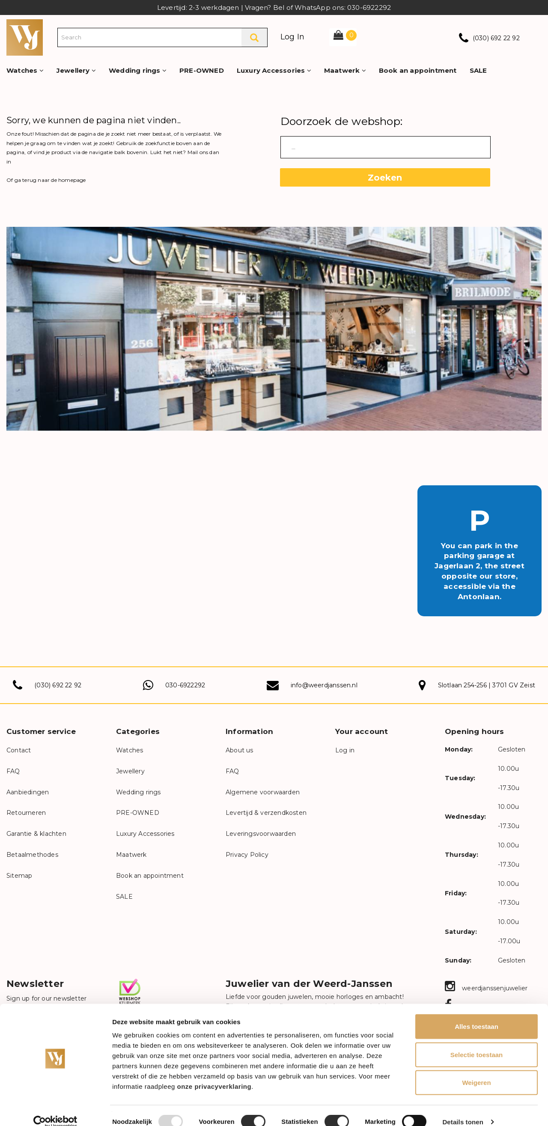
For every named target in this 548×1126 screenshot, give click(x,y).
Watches (25, 70)
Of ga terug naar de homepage (46, 180)
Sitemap (19, 875)
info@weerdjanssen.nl (324, 685)
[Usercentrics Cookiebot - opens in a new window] (55, 1109)
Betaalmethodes (32, 855)
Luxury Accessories (274, 70)
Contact (18, 750)
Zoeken (385, 177)
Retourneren (26, 813)
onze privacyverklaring (214, 1073)
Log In (292, 37)
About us (239, 750)
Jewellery (76, 70)
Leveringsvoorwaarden (261, 834)
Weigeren (476, 1069)
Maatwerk (345, 70)
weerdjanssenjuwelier (486, 988)
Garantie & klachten (36, 834)
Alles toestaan (476, 1013)
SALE (478, 70)
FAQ (13, 771)
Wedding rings (138, 70)
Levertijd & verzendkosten (266, 813)
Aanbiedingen (27, 792)
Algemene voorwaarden (263, 792)
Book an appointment (418, 70)
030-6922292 (185, 685)
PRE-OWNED (201, 70)
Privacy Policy (247, 855)
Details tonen (462, 1109)
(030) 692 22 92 (496, 38)
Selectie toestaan (476, 1042)
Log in (344, 750)
